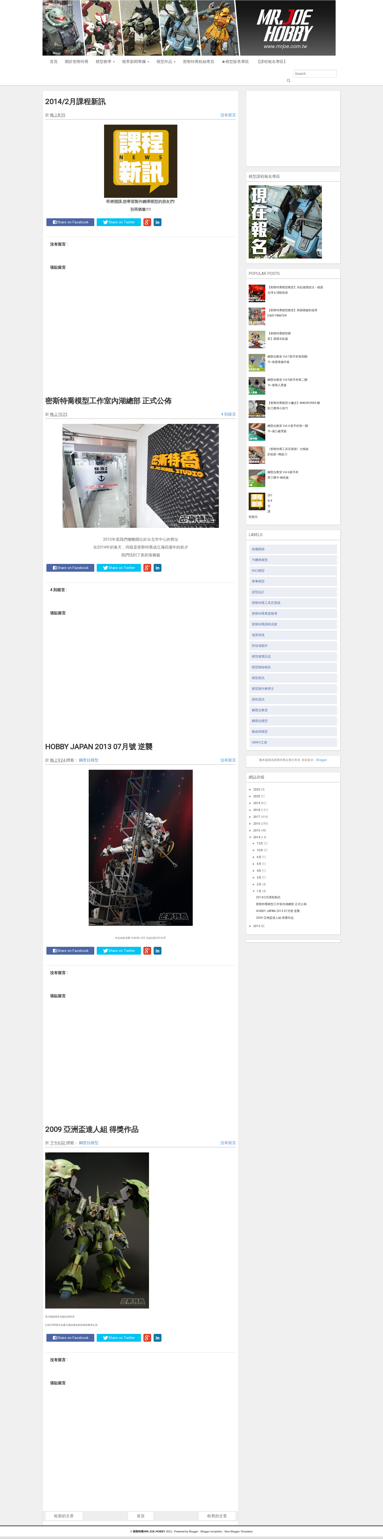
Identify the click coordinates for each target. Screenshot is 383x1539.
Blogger (321, 760)
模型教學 (105, 62)
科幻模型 (258, 570)
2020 (256, 796)
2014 (256, 837)
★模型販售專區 (235, 62)
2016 (256, 823)
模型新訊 (258, 678)
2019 (256, 803)
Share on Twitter (119, 222)
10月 (260, 850)
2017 (256, 817)
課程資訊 (258, 699)
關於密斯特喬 (76, 62)
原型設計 (258, 592)
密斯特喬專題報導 (264, 613)
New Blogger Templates (238, 1531)
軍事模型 (258, 581)
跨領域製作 (260, 646)
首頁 (54, 62)
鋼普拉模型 (88, 760)
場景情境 (258, 635)
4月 (259, 870)
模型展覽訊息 (261, 656)
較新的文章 (64, 1516)
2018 (256, 810)
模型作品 (166, 62)
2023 (256, 789)
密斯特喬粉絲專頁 (198, 62)
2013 (256, 926)
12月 (260, 843)
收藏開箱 (258, 549)
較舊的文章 (217, 1516)
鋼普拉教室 (260, 710)
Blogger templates (212, 1531)
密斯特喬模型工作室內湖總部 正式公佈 (108, 401)
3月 (259, 877)
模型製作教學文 (263, 688)
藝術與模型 (260, 731)
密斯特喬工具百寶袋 (266, 603)
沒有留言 (228, 115)
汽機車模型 (260, 560)
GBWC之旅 (259, 742)
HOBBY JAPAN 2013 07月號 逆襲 (98, 746)
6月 (259, 857)
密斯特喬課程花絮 (264, 624)
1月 (259, 891)
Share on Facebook (70, 222)
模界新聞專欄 (135, 62)
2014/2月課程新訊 (75, 101)
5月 (259, 864)
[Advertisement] (293, 127)
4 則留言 (228, 414)
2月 (259, 884)
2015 (256, 830)
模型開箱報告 (261, 667)
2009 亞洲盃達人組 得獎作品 (91, 1129)
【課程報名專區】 (271, 62)
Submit (288, 80)
